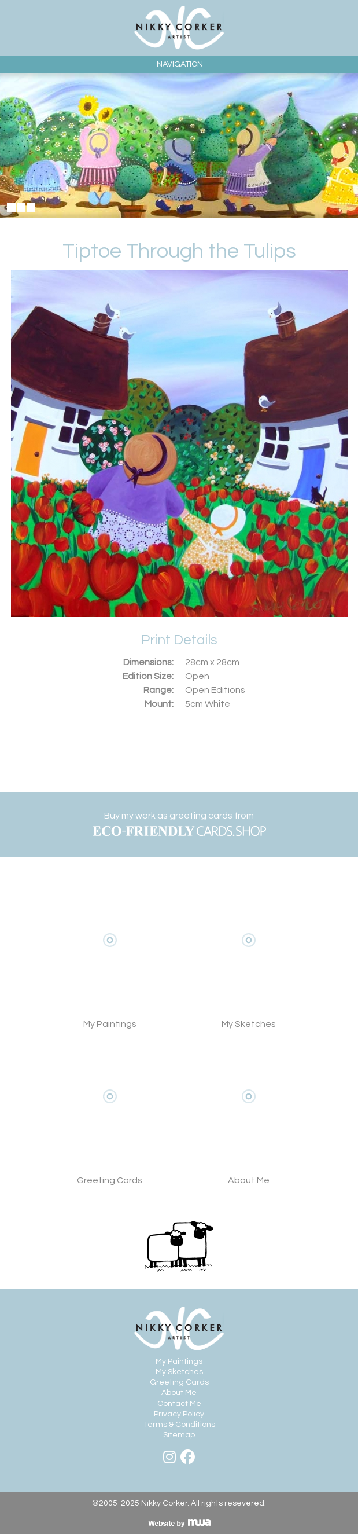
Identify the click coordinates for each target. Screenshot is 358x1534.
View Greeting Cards (110, 1113)
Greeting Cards (179, 1382)
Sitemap (179, 1435)
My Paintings (179, 1361)
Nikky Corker (179, 28)
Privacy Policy (179, 1414)
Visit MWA (179, 1523)
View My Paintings (110, 957)
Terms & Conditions (179, 1425)
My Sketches (248, 957)
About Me (248, 1113)
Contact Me (179, 1404)
